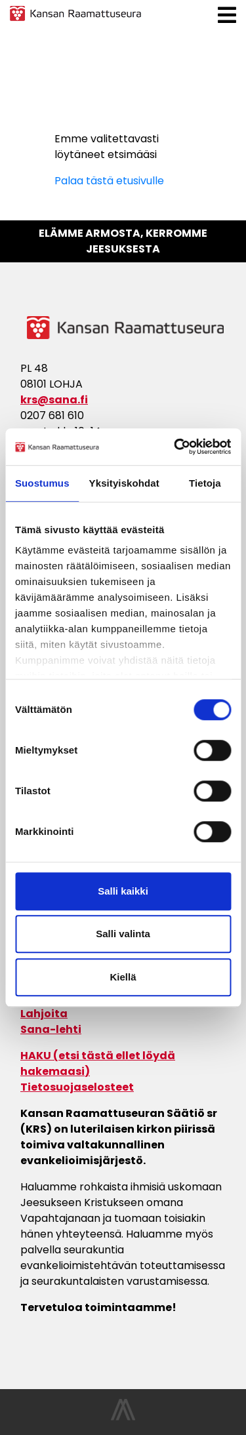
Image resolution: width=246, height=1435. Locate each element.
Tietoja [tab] (205, 483)
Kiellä (123, 976)
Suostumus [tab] (42, 483)
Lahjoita (44, 1013)
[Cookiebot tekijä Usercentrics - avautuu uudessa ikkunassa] (175, 446)
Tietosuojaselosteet (77, 1087)
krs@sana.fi (54, 399)
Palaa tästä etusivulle (109, 180)
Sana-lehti (50, 1029)
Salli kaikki (123, 891)
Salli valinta (123, 933)
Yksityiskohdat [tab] (124, 483)
